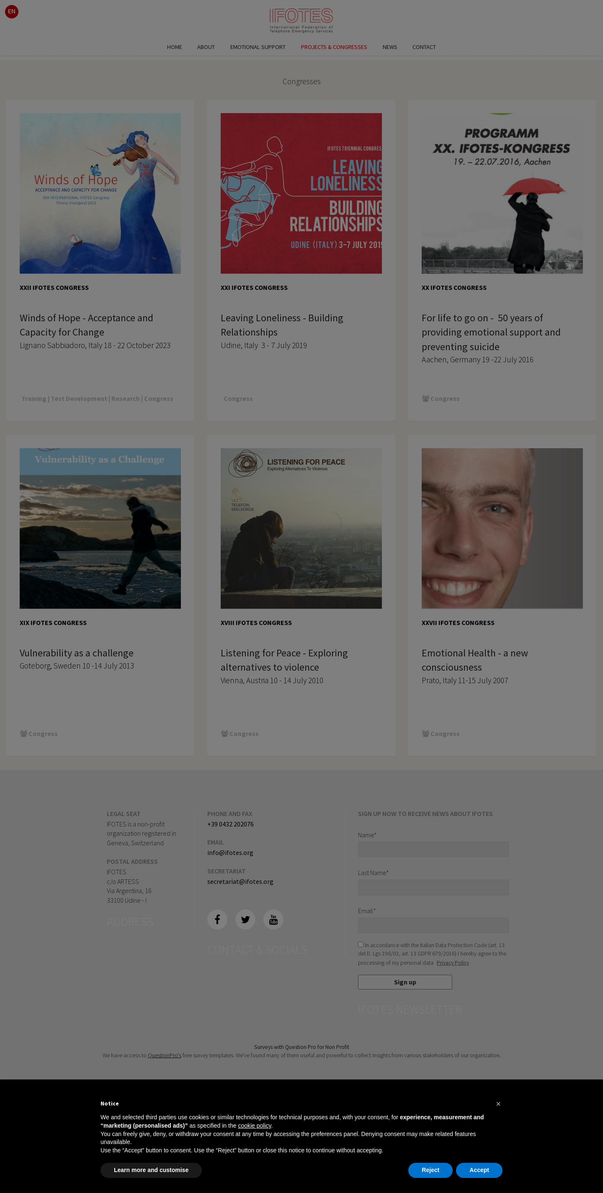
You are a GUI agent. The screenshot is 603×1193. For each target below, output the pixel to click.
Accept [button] (479, 1170)
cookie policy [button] (254, 1125)
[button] (498, 1103)
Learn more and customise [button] (151, 1170)
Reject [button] (430, 1170)
